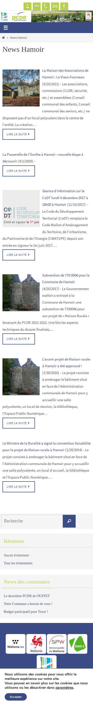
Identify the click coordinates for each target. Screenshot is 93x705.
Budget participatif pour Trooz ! (26, 612)
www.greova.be (46, 690)
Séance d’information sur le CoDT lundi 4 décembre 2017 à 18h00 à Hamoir (65, 198)
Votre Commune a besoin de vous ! (28, 604)
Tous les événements (18, 563)
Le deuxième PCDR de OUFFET (27, 596)
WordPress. (65, 700)
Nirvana (48, 700)
